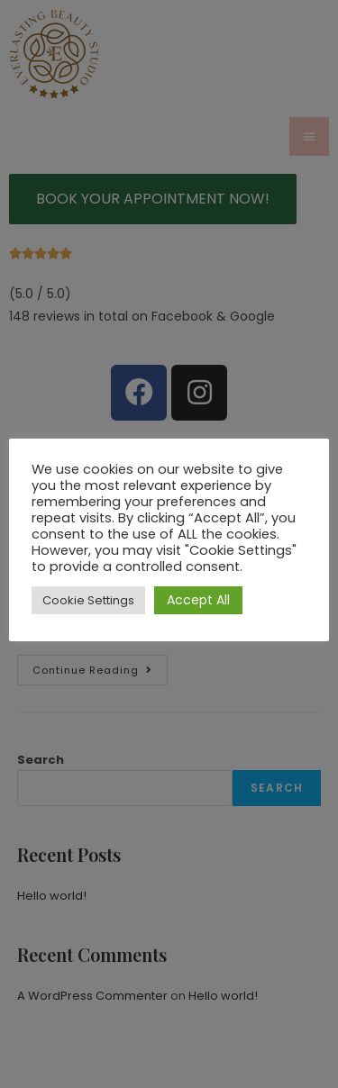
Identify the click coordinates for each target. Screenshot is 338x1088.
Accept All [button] (198, 600)
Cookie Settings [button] (88, 600)
